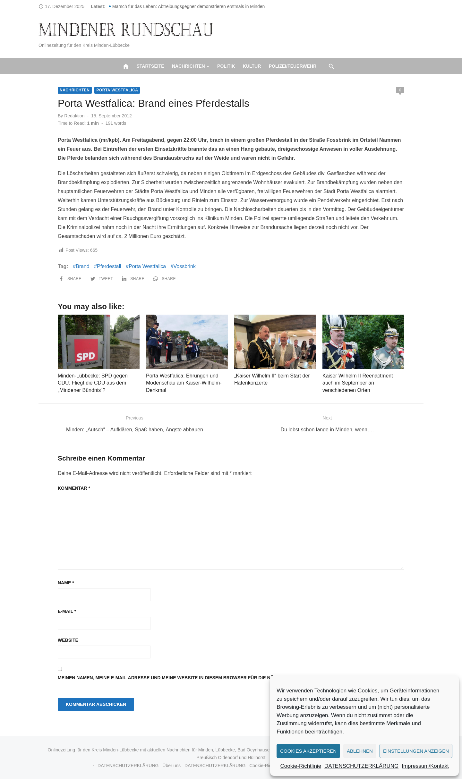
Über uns (171, 765)
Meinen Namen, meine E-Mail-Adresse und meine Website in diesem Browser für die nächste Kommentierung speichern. (208, 677)
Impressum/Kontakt (425, 766)
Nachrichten (188, 66)
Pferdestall (109, 266)
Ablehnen (360, 751)
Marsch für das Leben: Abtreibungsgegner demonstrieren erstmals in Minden (188, 6)
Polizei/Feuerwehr (292, 66)
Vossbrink (185, 266)
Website (68, 640)
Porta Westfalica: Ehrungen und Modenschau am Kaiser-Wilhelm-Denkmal (184, 383)
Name (66, 582)
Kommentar (74, 488)
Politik (226, 66)
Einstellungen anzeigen (416, 751)
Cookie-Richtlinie (300, 766)
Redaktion (74, 115)
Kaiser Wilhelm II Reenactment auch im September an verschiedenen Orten (357, 383)
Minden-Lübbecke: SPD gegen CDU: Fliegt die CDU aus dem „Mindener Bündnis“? (93, 383)
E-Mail (67, 611)
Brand (83, 266)
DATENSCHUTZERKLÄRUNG (361, 766)
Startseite (150, 66)
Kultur (252, 66)
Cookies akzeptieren (308, 751)
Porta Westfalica (117, 90)
